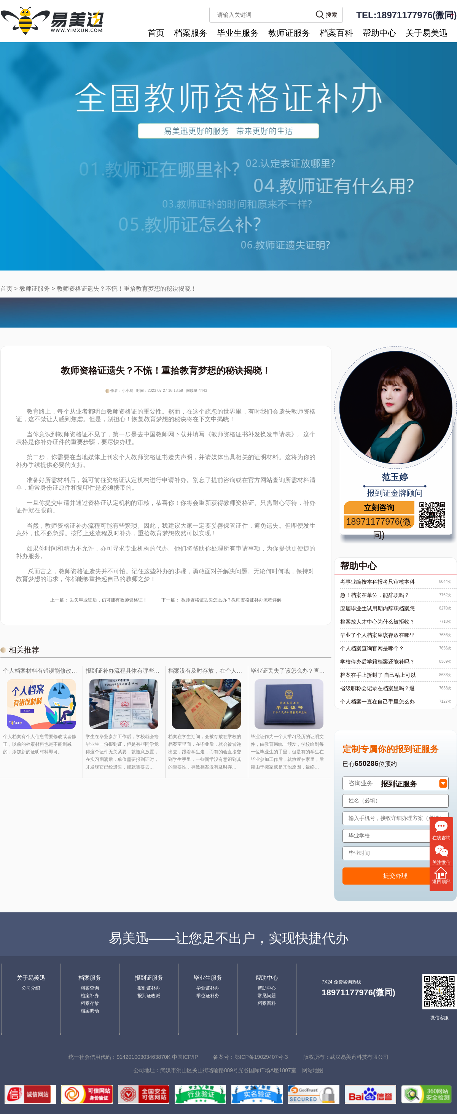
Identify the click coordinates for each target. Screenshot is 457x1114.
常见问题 (267, 995)
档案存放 (90, 1003)
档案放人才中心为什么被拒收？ (377, 622)
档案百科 (336, 33)
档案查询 (90, 988)
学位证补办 (207, 995)
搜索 (331, 14)
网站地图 (312, 1070)
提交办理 (395, 875)
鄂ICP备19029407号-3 (261, 1057)
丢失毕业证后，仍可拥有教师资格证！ (108, 600)
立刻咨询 (379, 507)
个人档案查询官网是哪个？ (372, 648)
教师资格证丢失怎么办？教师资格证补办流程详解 (231, 600)
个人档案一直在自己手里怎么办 (377, 702)
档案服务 (190, 33)
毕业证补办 (207, 988)
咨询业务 (361, 783)
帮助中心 (379, 33)
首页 (156, 33)
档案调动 (90, 1011)
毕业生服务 (238, 33)
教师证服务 (289, 33)
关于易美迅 (426, 33)
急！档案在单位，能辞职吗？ (374, 595)
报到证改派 (148, 995)
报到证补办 (148, 988)
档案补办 (90, 995)
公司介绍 (31, 988)
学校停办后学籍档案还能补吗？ (377, 662)
